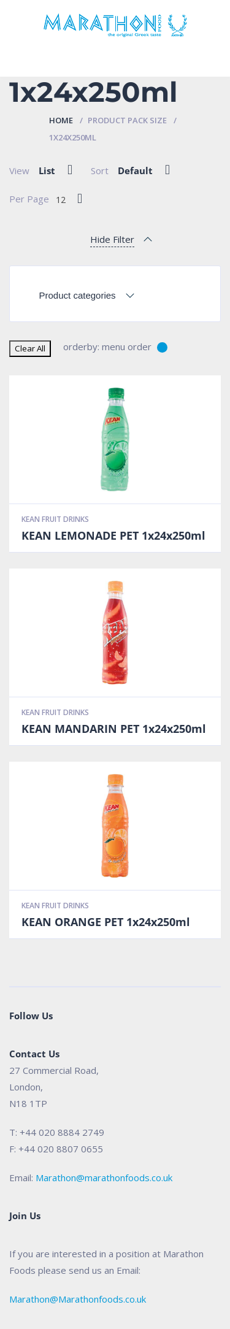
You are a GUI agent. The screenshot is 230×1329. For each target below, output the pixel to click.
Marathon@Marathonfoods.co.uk (77, 1299)
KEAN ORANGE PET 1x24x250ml (105, 921)
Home (61, 120)
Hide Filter (112, 239)
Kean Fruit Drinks (55, 519)
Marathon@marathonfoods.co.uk (104, 1177)
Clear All (30, 348)
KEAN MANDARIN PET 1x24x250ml (113, 728)
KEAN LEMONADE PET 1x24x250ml (113, 535)
